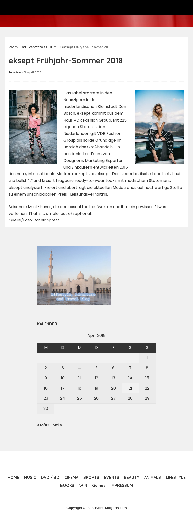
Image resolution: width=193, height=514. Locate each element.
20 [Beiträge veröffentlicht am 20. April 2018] (113, 388)
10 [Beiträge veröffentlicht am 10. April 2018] (63, 378)
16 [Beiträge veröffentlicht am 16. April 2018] (46, 388)
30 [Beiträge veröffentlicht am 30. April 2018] (45, 408)
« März (43, 425)
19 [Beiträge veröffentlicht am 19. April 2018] (96, 388)
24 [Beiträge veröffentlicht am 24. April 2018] (62, 398)
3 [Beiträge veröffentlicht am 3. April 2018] (63, 367)
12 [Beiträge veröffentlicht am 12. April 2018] (96, 378)
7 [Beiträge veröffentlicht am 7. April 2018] (130, 367)
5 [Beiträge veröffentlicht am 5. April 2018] (96, 367)
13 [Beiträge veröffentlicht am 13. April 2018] (113, 378)
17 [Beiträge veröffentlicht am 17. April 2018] (63, 388)
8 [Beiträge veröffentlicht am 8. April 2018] (147, 367)
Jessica (15, 72)
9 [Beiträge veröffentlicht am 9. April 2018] (46, 378)
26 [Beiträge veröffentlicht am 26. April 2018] (96, 398)
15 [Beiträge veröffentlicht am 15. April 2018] (147, 378)
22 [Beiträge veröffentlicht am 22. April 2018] (147, 388)
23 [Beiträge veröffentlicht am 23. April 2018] (46, 398)
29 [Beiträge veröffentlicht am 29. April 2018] (147, 398)
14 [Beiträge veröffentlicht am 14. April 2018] (130, 378)
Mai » (57, 425)
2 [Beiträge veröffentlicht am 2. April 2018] (46, 367)
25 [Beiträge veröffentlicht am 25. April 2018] (79, 398)
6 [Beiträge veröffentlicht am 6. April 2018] (113, 367)
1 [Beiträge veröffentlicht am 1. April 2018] (147, 357)
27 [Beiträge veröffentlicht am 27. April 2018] (113, 398)
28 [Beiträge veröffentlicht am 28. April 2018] (130, 398)
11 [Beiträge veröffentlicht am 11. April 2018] (79, 378)
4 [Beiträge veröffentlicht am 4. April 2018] (79, 367)
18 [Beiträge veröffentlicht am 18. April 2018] (79, 388)
